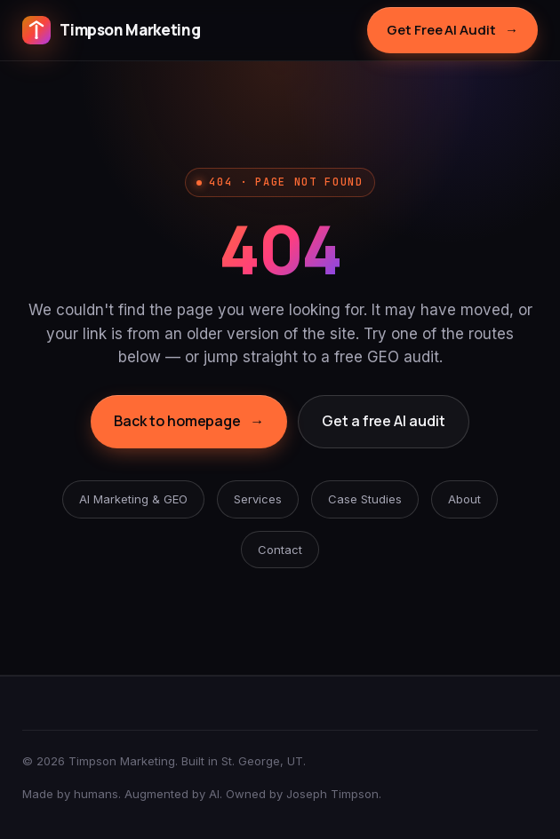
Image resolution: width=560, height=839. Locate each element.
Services (258, 499)
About (464, 499)
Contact (280, 549)
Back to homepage (189, 421)
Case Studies (365, 499)
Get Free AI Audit (452, 30)
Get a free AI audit (383, 421)
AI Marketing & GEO (133, 499)
